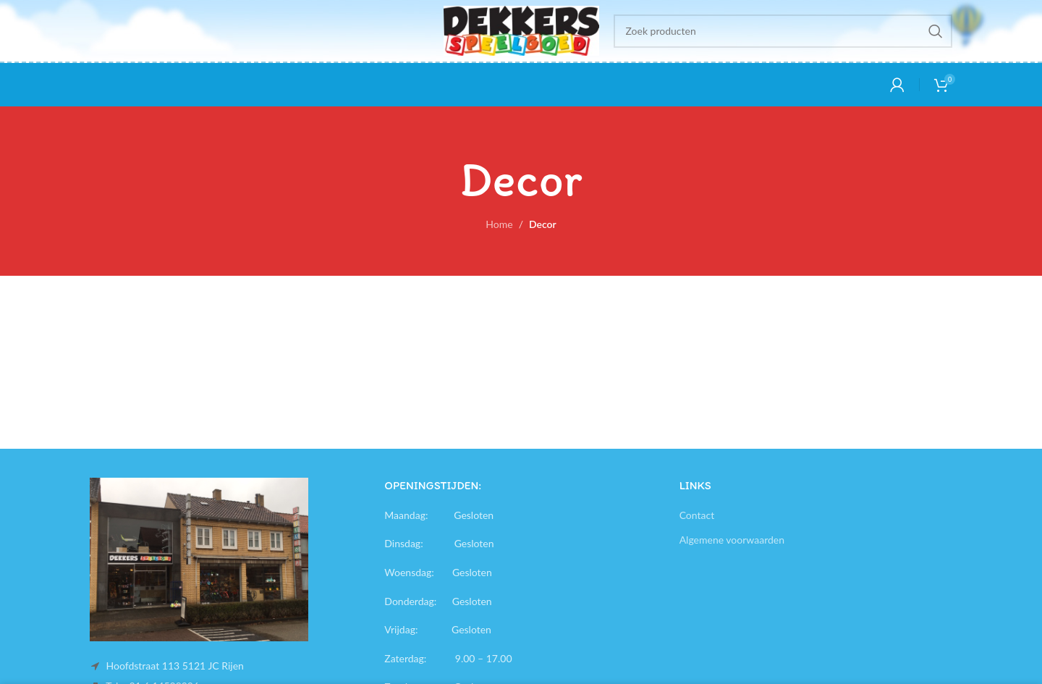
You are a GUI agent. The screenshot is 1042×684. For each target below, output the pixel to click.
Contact (697, 515)
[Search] (783, 31)
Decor (542, 224)
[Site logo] (521, 29)
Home (499, 224)
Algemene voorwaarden (731, 539)
